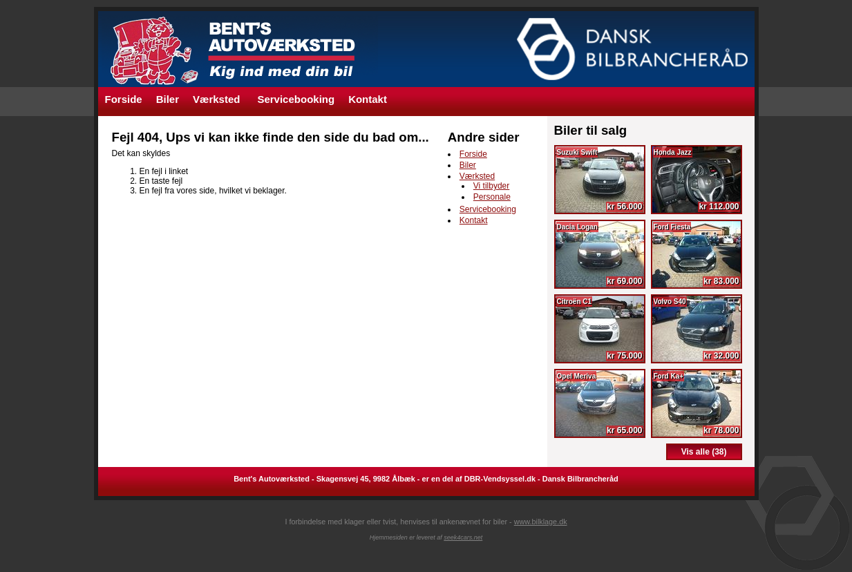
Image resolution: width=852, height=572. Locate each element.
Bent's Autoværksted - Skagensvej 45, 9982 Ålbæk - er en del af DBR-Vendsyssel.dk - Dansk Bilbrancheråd (426, 479)
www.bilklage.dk (540, 521)
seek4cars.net (463, 537)
